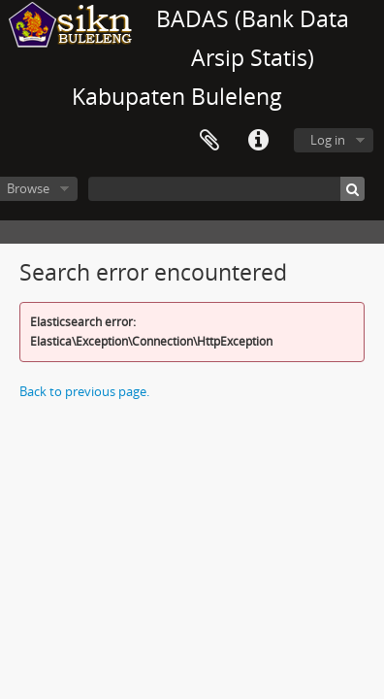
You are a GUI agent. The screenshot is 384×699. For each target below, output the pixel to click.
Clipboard (209, 140)
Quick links (258, 140)
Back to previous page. (84, 391)
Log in (327, 140)
